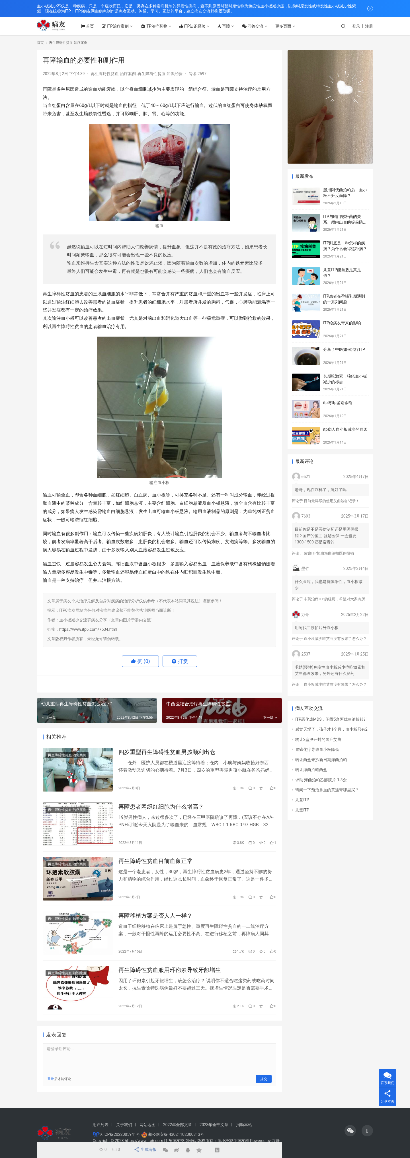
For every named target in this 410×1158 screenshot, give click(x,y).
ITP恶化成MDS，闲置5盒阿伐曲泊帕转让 (331, 719)
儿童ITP (302, 800)
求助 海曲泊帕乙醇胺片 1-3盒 (321, 780)
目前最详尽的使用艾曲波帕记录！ (331, 501)
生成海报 (144, 1150)
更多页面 (288, 26)
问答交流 (257, 26)
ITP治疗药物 (158, 26)
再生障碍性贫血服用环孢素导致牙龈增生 (169, 974)
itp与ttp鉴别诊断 (337, 402)
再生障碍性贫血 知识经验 (160, 73)
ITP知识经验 (197, 26)
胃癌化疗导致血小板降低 (317, 749)
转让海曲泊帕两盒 (311, 769)
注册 (369, 26)
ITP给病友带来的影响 (342, 323)
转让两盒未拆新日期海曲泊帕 (321, 759)
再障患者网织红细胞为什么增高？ (161, 808)
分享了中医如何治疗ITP (344, 349)
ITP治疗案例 (119, 26)
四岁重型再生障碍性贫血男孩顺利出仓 (166, 752)
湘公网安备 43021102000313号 (176, 1134)
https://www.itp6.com (144, 1140)
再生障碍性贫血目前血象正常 (155, 863)
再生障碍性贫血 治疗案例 (113, 73)
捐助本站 (244, 1124)
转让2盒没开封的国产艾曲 (318, 739)
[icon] (350, 1130)
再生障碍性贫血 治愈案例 (67, 756)
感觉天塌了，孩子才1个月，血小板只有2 (331, 729)
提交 (263, 1084)
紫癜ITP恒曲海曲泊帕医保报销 (329, 553)
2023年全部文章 (214, 1124)
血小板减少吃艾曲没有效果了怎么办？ (335, 638)
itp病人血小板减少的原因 (345, 429)
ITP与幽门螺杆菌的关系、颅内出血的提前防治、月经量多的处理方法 (345, 222)
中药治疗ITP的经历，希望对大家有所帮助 (338, 599)
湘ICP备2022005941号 (119, 1134)
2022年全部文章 (177, 1124)
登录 (356, 26)
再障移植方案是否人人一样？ (155, 918)
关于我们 (124, 1124)
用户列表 (100, 1124)
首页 (92, 26)
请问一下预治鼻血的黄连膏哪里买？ (327, 790)
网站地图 (147, 1124)
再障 (228, 26)
